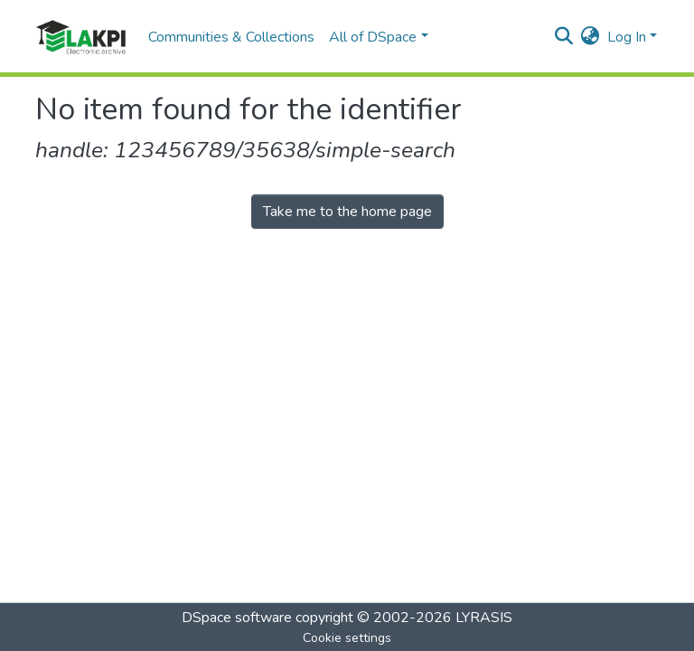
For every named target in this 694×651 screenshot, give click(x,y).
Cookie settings (347, 637)
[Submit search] (564, 37)
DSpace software (237, 617)
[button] (590, 37)
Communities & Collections (231, 37)
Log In (626, 37)
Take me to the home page (347, 212)
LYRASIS (483, 617)
